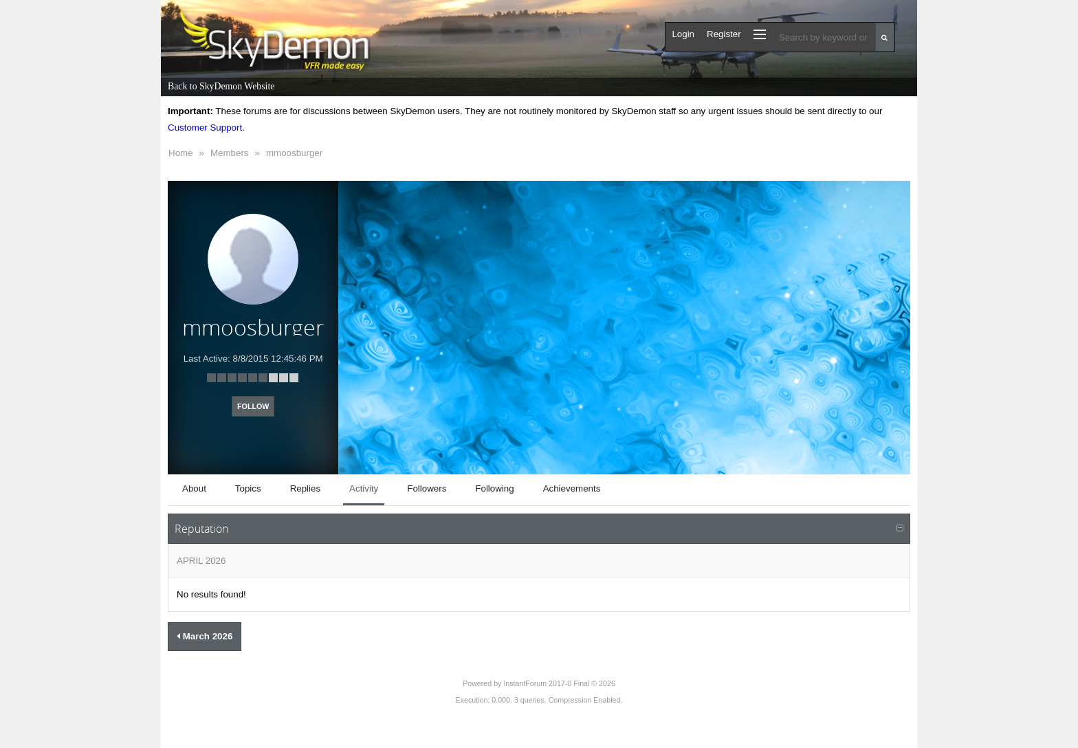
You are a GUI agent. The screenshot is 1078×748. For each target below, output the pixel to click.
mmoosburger (294, 153)
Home (180, 153)
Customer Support (205, 127)
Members (229, 153)
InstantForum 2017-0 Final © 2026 (559, 683)
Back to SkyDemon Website (221, 86)
